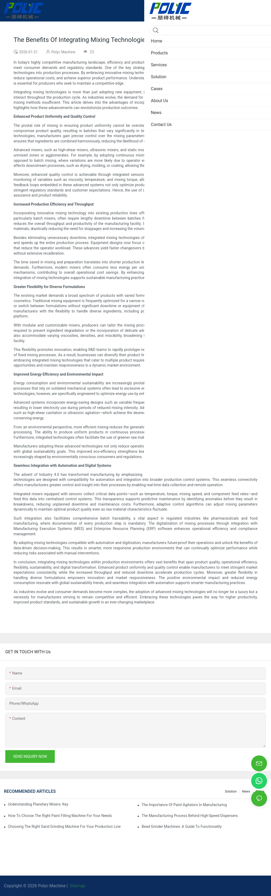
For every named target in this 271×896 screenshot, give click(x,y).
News (246, 791)
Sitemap (77, 885)
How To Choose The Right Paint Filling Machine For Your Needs (60, 816)
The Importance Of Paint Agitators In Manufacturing (184, 805)
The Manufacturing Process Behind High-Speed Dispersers (190, 816)
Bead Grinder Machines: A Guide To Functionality (182, 826)
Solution (231, 791)
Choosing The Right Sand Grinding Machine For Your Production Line (64, 826)
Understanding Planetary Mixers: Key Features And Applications (38, 804)
